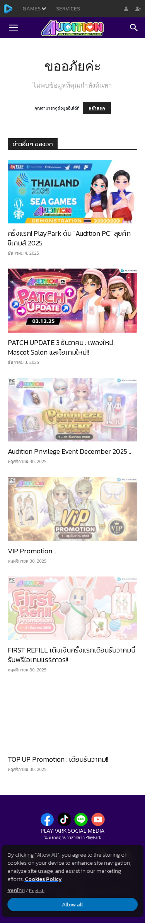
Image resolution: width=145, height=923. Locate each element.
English (36, 890)
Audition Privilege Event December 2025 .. (69, 451)
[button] (13, 27)
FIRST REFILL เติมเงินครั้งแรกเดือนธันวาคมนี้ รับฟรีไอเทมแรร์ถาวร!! (71, 655)
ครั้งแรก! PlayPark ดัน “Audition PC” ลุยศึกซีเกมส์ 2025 (69, 238)
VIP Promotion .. (32, 551)
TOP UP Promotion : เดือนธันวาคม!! (58, 759)
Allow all (72, 905)
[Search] (134, 27)
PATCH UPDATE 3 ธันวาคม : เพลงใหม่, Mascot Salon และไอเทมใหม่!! (61, 347)
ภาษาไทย (16, 890)
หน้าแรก (97, 108)
